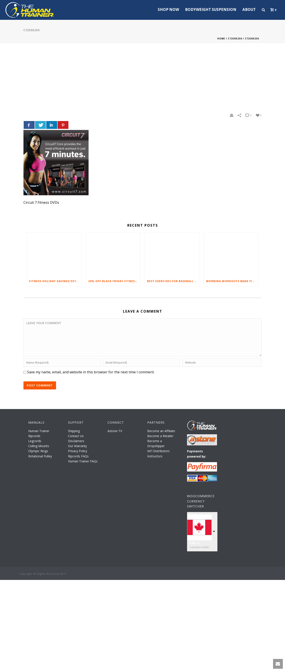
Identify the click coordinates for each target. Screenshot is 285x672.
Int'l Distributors (158, 451)
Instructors (154, 456)
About (249, 9)
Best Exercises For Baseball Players (173, 281)
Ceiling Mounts (38, 446)
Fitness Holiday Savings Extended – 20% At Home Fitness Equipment (55, 281)
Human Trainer (38, 431)
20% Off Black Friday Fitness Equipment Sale (114, 281)
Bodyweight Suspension (210, 9)
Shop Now (168, 9)
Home (221, 38)
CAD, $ (194, 543)
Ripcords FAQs (78, 456)
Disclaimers (76, 441)
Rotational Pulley (40, 456)
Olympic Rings (38, 451)
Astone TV (115, 431)
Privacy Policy (77, 451)
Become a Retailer (160, 436)
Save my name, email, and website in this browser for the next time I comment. (90, 372)
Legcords (34, 441)
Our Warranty (77, 446)
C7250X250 (235, 38)
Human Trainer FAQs (83, 461)
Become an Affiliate (161, 431)
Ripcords (34, 436)
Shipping (74, 431)
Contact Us (76, 436)
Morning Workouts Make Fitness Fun (232, 281)
